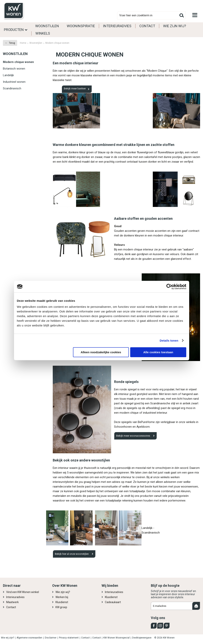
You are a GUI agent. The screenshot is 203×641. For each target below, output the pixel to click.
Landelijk (8, 75)
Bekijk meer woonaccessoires (133, 435)
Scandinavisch (12, 88)
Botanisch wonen (14, 68)
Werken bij (61, 597)
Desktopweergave (141, 637)
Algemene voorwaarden (29, 637)
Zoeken (181, 15)
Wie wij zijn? (7, 637)
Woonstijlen (47, 26)
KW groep (61, 607)
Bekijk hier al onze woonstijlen (72, 553)
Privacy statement (69, 637)
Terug (12, 43)
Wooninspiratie (81, 26)
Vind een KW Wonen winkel (22, 592)
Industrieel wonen (14, 82)
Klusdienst (61, 602)
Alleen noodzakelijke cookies (101, 352)
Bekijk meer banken (75, 88)
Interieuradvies (117, 26)
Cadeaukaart (113, 602)
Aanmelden (196, 606)
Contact (147, 26)
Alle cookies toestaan (158, 352)
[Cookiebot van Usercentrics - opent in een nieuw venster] (169, 287)
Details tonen (169, 340)
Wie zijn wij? (174, 26)
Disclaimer (50, 637)
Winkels (42, 33)
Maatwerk (12, 602)
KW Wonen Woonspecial (116, 637)
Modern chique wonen (18, 62)
